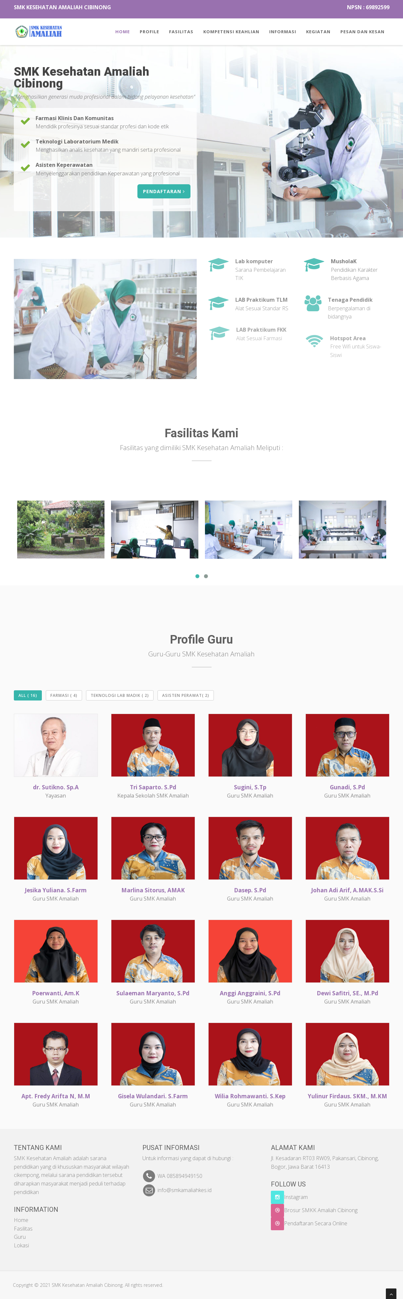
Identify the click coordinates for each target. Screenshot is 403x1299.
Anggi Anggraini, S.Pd (250, 993)
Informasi (282, 32)
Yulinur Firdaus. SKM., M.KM (347, 1096)
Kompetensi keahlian (231, 32)
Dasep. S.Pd (250, 890)
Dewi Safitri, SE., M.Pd (347, 993)
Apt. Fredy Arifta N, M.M (55, 1096)
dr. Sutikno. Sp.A (56, 787)
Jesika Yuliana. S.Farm (56, 890)
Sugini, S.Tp (250, 787)
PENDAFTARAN (165, 191)
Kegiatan (318, 32)
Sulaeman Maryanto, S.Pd (152, 993)
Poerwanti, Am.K (55, 993)
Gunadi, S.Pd (347, 787)
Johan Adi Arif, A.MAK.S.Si (347, 890)
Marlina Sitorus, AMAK (153, 890)
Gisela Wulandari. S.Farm (153, 1096)
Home (122, 32)
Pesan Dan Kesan (362, 32)
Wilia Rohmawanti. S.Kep (250, 1096)
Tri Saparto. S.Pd (153, 787)
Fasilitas (181, 32)
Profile (149, 32)
